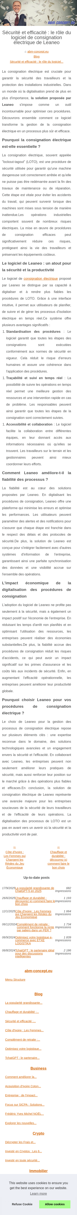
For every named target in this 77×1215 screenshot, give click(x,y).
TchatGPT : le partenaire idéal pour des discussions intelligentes (34, 953)
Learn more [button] (38, 1193)
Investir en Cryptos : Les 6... (23, 1151)
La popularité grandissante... (24, 1002)
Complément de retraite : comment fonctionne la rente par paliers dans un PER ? (35, 927)
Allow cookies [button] (55, 1204)
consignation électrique (41, 278)
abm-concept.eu (37, 51)
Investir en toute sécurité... (22, 1160)
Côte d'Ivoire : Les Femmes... (24, 1030)
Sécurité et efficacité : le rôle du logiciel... (36, 61)
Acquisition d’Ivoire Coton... (23, 1086)
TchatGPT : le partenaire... (22, 1058)
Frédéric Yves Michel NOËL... (24, 1113)
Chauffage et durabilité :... (22, 1012)
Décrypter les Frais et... (20, 1142)
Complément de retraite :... (22, 1039)
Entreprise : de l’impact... (21, 1095)
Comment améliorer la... (21, 1077)
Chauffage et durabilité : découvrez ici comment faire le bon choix (58, 859)
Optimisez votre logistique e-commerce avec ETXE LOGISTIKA (34, 940)
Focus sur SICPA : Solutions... (25, 1104)
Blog (37, 56)
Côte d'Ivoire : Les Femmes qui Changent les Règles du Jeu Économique (14, 859)
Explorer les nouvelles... (21, 1123)
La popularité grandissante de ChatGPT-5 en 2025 (34, 890)
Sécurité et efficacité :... (20, 1021)
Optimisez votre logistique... (23, 1048)
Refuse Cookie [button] (22, 1204)
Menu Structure (15, 979)
